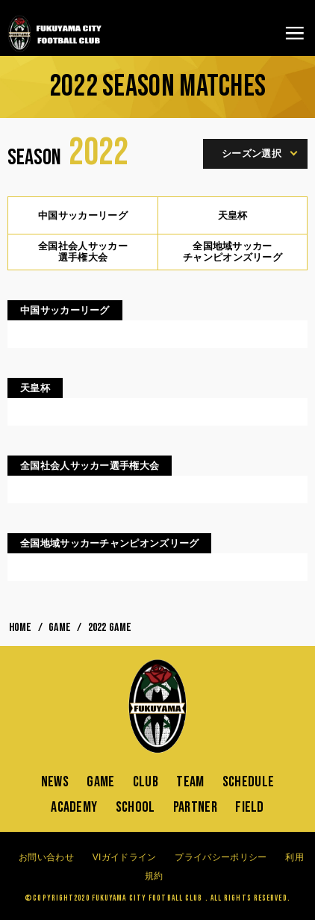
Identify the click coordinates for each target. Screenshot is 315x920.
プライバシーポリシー (220, 857)
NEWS (55, 782)
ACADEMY (74, 807)
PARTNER (195, 807)
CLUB (145, 782)
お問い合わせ (46, 857)
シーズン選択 (257, 153)
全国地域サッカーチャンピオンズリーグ (232, 252)
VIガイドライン (125, 857)
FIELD (249, 807)
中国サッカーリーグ (83, 216)
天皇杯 (233, 216)
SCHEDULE (248, 782)
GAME (100, 782)
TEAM (190, 782)
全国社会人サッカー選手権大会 (83, 252)
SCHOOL (135, 807)
